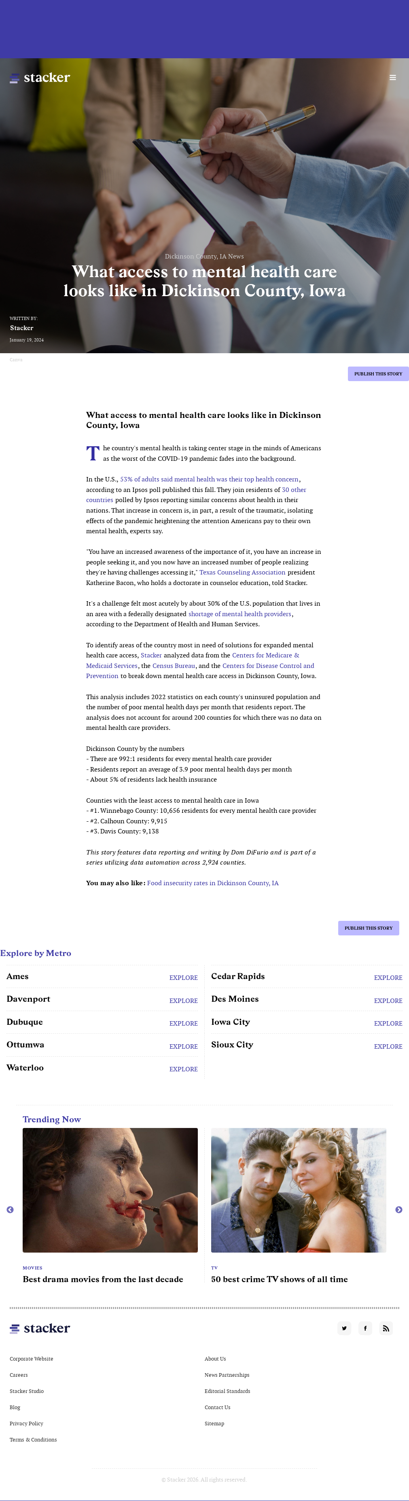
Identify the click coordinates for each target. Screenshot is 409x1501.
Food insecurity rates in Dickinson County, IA (213, 883)
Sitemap (214, 1423)
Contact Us (218, 1407)
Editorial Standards (227, 1391)
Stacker (22, 328)
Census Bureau (174, 665)
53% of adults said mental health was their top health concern (209, 479)
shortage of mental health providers (240, 614)
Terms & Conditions (33, 1439)
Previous (10, 1210)
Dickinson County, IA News (204, 256)
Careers (19, 1375)
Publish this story (378, 373)
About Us (215, 1358)
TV (214, 1268)
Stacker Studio (27, 1391)
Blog (15, 1407)
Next (399, 1210)
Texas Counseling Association (242, 572)
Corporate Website (31, 1358)
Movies (32, 1268)
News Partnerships (227, 1375)
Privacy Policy (26, 1423)
